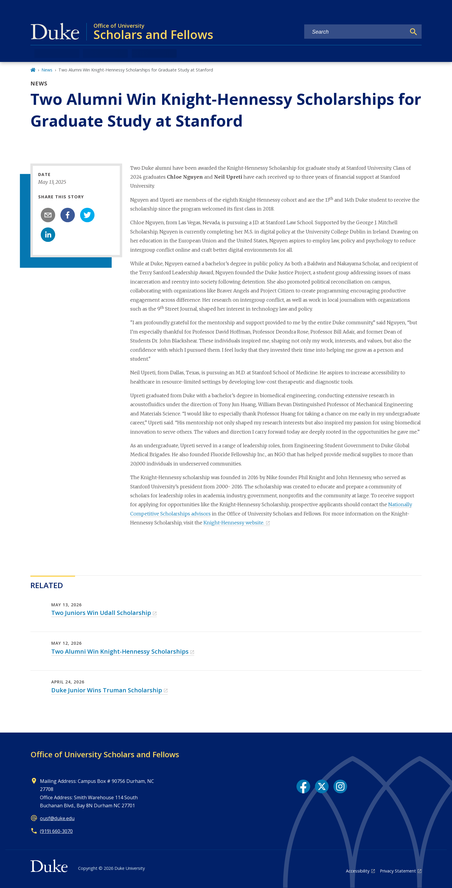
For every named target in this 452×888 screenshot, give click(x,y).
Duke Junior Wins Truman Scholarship (106, 690)
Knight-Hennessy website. (234, 523)
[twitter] (87, 215)
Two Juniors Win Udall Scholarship (101, 613)
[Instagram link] (340, 786)
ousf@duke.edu (57, 818)
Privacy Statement (398, 871)
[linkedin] (48, 234)
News (46, 70)
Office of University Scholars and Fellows (104, 754)
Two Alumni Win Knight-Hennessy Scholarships (120, 651)
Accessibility (357, 871)
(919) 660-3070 (56, 831)
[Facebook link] (303, 786)
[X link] (322, 786)
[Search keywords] (355, 32)
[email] (48, 215)
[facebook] (67, 215)
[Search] (413, 31)
